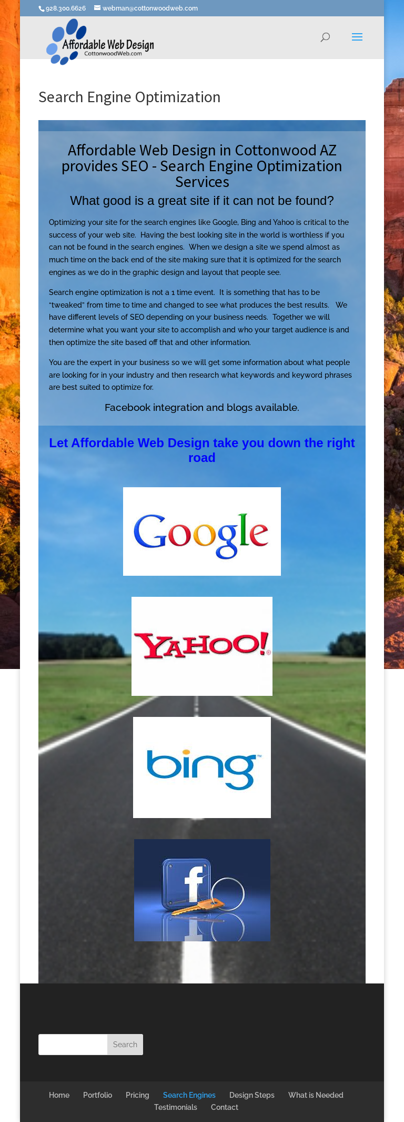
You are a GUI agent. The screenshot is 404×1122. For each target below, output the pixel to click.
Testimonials (175, 1107)
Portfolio (97, 1095)
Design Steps (252, 1095)
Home (59, 1095)
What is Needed (316, 1095)
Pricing (137, 1095)
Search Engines (189, 1095)
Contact (224, 1107)
